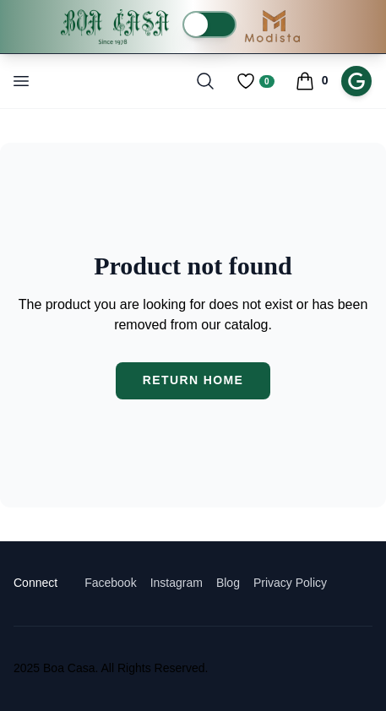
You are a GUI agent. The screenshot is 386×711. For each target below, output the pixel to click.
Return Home (193, 380)
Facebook (110, 582)
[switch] (209, 24)
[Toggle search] (205, 81)
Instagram (176, 582)
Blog (228, 582)
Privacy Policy (290, 582)
